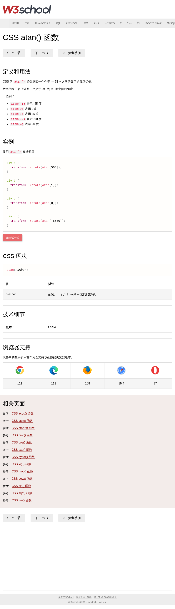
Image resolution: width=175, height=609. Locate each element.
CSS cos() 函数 (22, 442)
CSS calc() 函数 (22, 435)
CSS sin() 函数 (21, 485)
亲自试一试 (12, 237)
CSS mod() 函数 (22, 471)
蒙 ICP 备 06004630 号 (105, 597)
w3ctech (92, 602)
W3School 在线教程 (27, 9)
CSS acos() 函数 (23, 413)
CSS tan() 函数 (21, 500)
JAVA (85, 23)
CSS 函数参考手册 (71, 53)
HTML (15, 23)
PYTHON (71, 23)
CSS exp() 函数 (22, 449)
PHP (96, 23)
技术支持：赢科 (83, 597)
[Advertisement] (87, 558)
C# (138, 23)
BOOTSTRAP (153, 23)
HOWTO (109, 23)
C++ (129, 23)
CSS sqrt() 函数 (22, 493)
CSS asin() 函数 (14, 53)
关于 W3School (66, 597)
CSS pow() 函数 (22, 478)
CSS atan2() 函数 (42, 53)
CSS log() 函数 (21, 464)
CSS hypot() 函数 (23, 457)
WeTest (102, 602)
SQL (58, 23)
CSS (27, 23)
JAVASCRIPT (42, 23)
